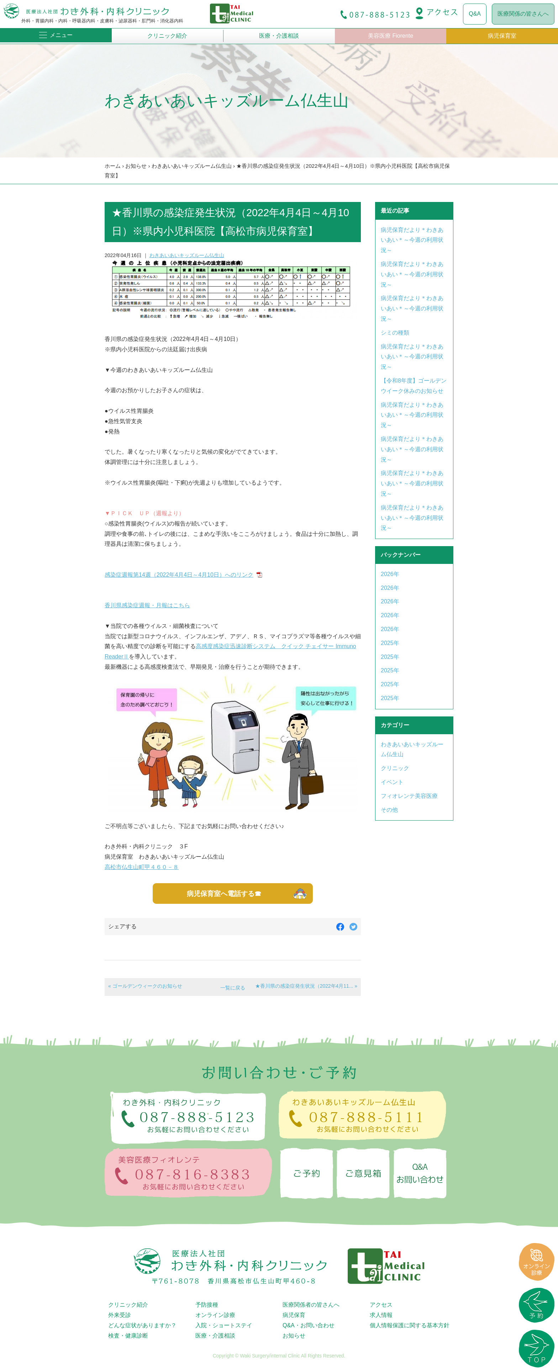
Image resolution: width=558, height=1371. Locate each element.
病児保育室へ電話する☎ (224, 893)
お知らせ (136, 166)
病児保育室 (502, 36)
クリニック (395, 768)
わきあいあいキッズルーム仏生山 (192, 166)
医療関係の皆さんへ (523, 14)
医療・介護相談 (279, 36)
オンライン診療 (215, 1315)
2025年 (390, 643)
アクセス (381, 1305)
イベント (392, 782)
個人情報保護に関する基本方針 (409, 1325)
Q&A (475, 14)
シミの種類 (395, 333)
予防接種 (206, 1305)
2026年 (390, 574)
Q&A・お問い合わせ (309, 1325)
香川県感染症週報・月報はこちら (147, 605)
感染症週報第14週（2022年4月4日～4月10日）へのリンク (179, 575)
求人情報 (381, 1315)
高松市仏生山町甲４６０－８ (142, 867)
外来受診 (119, 1315)
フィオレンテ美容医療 (409, 796)
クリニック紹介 (167, 36)
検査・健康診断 (128, 1336)
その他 (389, 810)
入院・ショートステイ (223, 1325)
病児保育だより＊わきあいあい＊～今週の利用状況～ (412, 240)
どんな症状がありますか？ (142, 1325)
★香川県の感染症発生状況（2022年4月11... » (306, 986)
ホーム (113, 166)
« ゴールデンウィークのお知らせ (145, 986)
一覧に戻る (232, 988)
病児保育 (294, 1315)
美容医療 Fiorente (390, 36)
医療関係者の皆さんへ (311, 1305)
